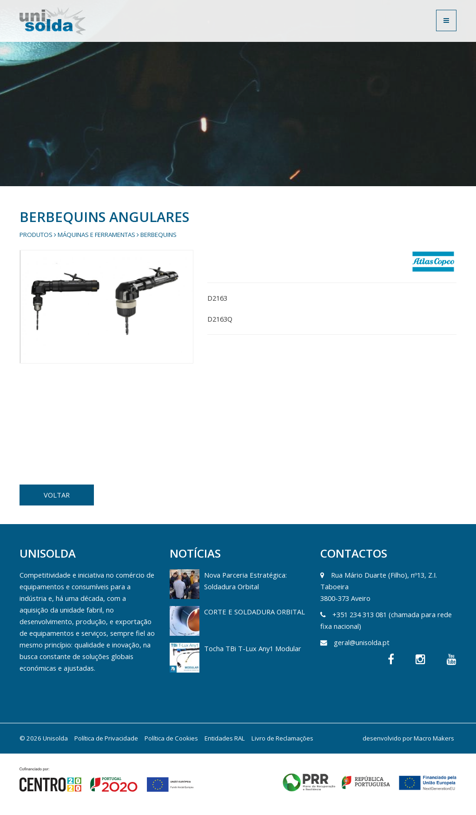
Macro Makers (434, 738)
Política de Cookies (171, 738)
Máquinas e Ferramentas (96, 234)
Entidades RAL (225, 738)
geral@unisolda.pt (362, 642)
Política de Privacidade (106, 738)
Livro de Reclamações (282, 738)
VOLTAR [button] (57, 494)
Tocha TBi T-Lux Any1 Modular (252, 648)
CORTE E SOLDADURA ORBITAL (254, 611)
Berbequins (158, 234)
